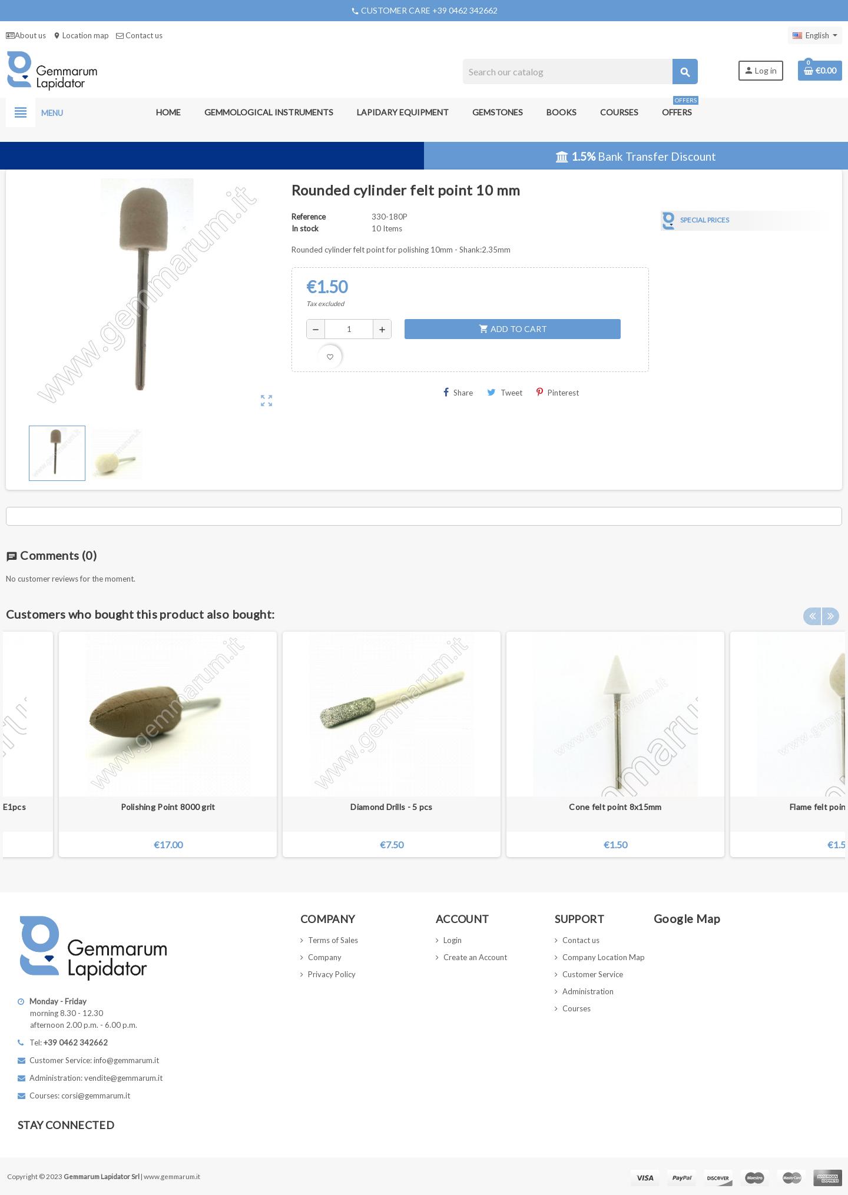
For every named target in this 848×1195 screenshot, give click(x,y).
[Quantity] (348, 329)
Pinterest (557, 392)
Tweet (504, 392)
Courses (576, 1008)
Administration (588, 991)
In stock (305, 228)
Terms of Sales (333, 940)
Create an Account (475, 957)
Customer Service (592, 974)
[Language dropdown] (815, 35)
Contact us (139, 35)
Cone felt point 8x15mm (615, 807)
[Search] (580, 71)
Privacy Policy (332, 974)
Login (452, 940)
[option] (615, 744)
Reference (309, 216)
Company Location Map (603, 957)
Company (325, 957)
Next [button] (830, 611)
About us (26, 35)
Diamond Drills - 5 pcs (391, 807)
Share (458, 392)
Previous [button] (812, 611)
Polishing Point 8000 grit (168, 807)
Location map (81, 35)
